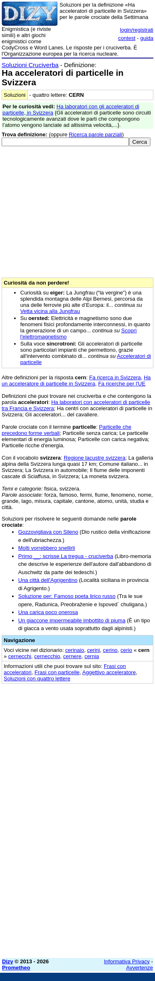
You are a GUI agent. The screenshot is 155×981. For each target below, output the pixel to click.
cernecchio (47, 656)
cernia (91, 656)
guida (146, 38)
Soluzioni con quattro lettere (37, 678)
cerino (110, 650)
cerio (126, 650)
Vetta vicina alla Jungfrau (50, 311)
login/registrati (136, 30)
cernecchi (19, 656)
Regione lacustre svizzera (94, 458)
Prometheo (16, 968)
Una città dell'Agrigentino (47, 580)
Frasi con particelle (56, 672)
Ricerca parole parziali (95, 134)
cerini (93, 650)
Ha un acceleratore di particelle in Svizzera (76, 380)
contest (127, 38)
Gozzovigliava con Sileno (48, 532)
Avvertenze (139, 968)
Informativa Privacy (127, 961)
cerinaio (74, 650)
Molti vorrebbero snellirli (46, 548)
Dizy (7, 961)
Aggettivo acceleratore (109, 672)
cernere (72, 656)
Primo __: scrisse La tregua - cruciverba (65, 556)
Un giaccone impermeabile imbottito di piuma (71, 620)
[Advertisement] (77, 874)
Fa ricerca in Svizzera (115, 377)
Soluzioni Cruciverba (30, 64)
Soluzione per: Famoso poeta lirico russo (67, 596)
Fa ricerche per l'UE (121, 384)
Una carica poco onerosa (48, 612)
